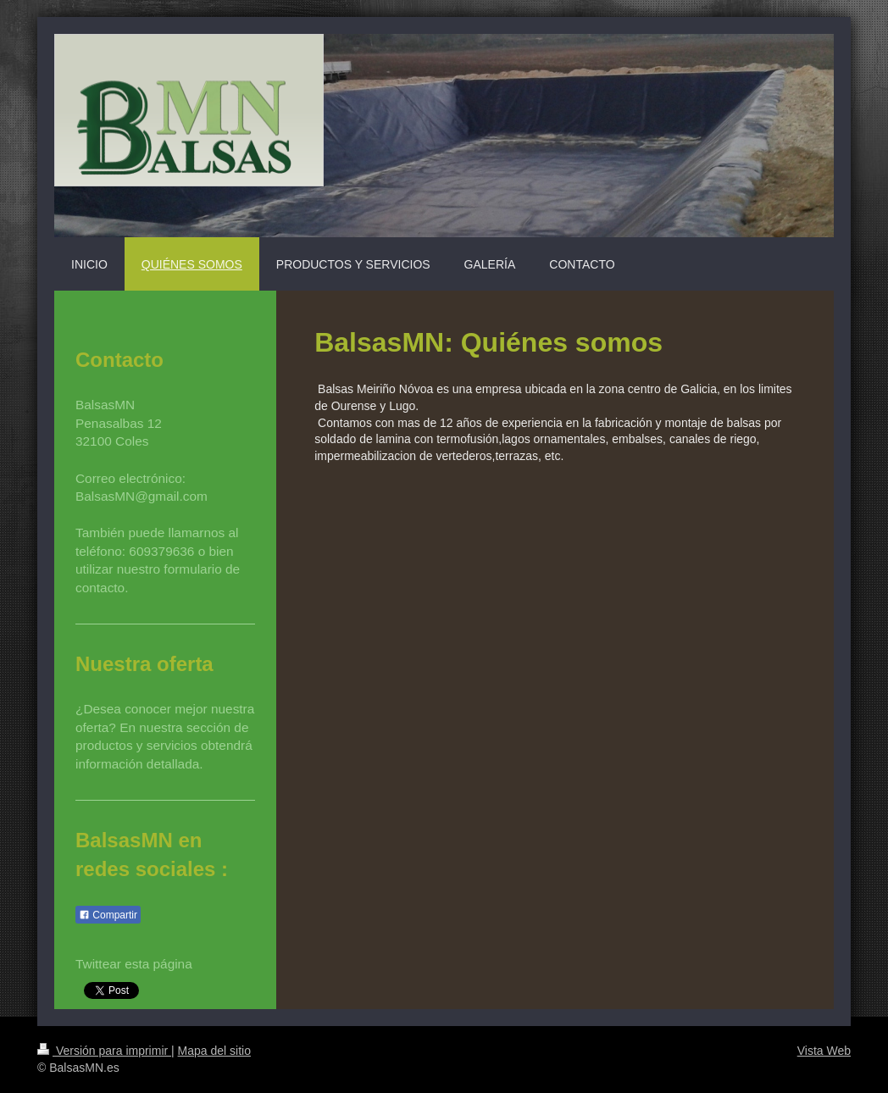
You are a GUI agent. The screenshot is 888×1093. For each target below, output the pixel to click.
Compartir (108, 915)
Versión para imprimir (104, 1050)
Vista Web (824, 1050)
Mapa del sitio (214, 1050)
